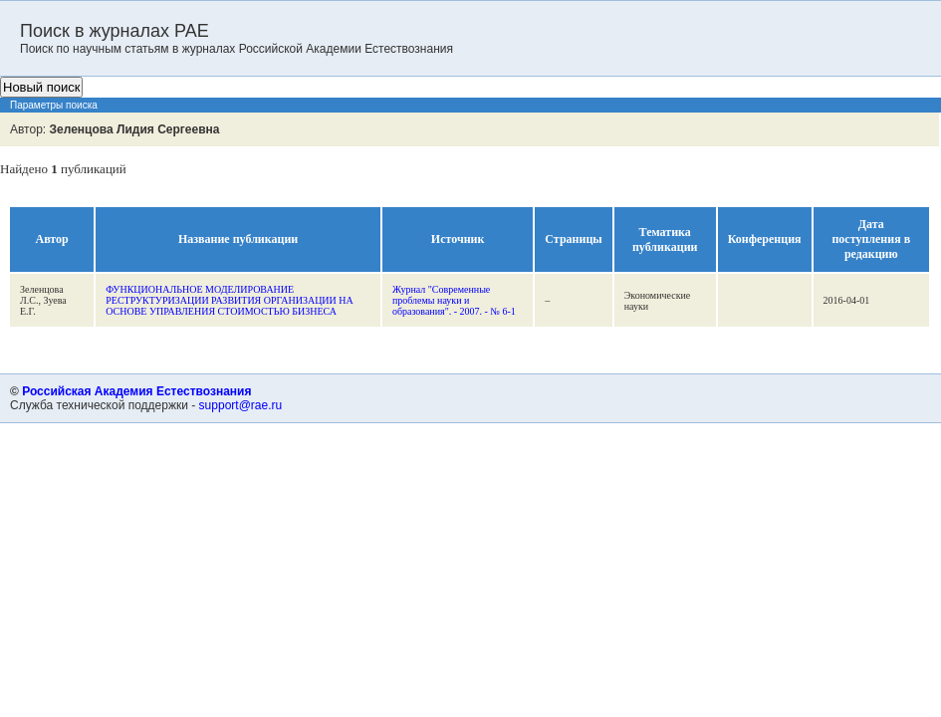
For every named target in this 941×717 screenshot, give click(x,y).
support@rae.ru (241, 405)
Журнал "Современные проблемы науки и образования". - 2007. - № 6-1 (454, 300)
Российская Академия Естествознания (136, 391)
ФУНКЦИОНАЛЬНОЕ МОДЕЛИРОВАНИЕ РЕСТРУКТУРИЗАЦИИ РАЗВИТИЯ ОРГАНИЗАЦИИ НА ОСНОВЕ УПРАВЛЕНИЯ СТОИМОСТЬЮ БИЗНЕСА (229, 300)
